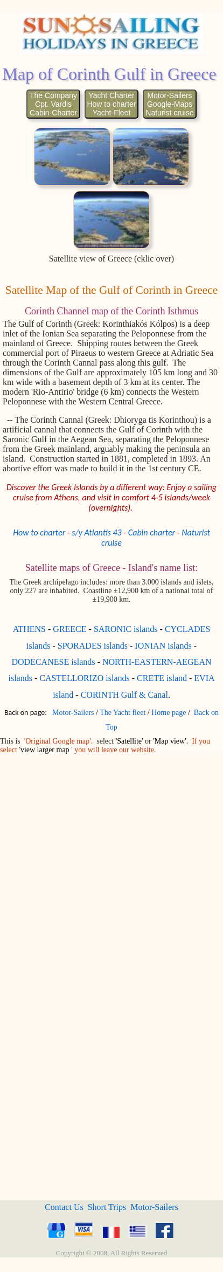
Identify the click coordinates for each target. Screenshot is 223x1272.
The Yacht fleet (122, 713)
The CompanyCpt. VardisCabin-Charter (53, 104)
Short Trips (107, 1207)
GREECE (69, 629)
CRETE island (162, 678)
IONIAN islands (163, 645)
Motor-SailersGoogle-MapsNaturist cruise (169, 104)
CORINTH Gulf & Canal (124, 694)
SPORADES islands (93, 645)
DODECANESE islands (53, 661)
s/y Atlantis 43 (96, 532)
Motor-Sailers (73, 713)
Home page (168, 713)
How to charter (39, 532)
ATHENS (29, 629)
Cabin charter (151, 532)
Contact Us (64, 1207)
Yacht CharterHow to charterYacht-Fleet (111, 104)
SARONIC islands (126, 629)
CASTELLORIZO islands (84, 678)
